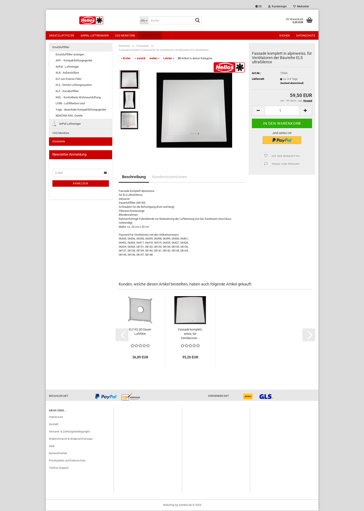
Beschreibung (134, 177)
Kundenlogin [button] (277, 6)
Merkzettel (301, 6)
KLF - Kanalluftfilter (67, 91)
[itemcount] (282, 111)
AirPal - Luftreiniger (67, 67)
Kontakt (53, 424)
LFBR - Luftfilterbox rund (70, 103)
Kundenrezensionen (169, 177)
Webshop (169, 505)
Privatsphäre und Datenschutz (67, 460)
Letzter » (168, 58)
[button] (258, 6)
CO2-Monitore (125, 35)
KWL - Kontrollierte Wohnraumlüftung (78, 97)
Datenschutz (305, 35)
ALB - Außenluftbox (67, 73)
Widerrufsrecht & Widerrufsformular (71, 439)
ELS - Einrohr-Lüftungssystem (74, 85)
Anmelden (80, 183)
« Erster (126, 58)
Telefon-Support (59, 468)
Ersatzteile (150, 35)
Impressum (56, 417)
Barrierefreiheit (58, 453)
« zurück (140, 58)
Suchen (284, 35)
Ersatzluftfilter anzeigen (70, 54)
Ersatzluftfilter (61, 35)
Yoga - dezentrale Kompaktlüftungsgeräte (81, 110)
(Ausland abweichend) (292, 83)
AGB (51, 446)
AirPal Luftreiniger (95, 35)
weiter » (154, 58)
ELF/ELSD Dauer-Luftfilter (140, 332)
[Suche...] (144, 20)
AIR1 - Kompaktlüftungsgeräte (74, 60)
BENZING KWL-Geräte (69, 116)
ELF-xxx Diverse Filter (68, 79)
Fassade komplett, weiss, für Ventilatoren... (190, 334)
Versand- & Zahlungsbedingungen (69, 432)
